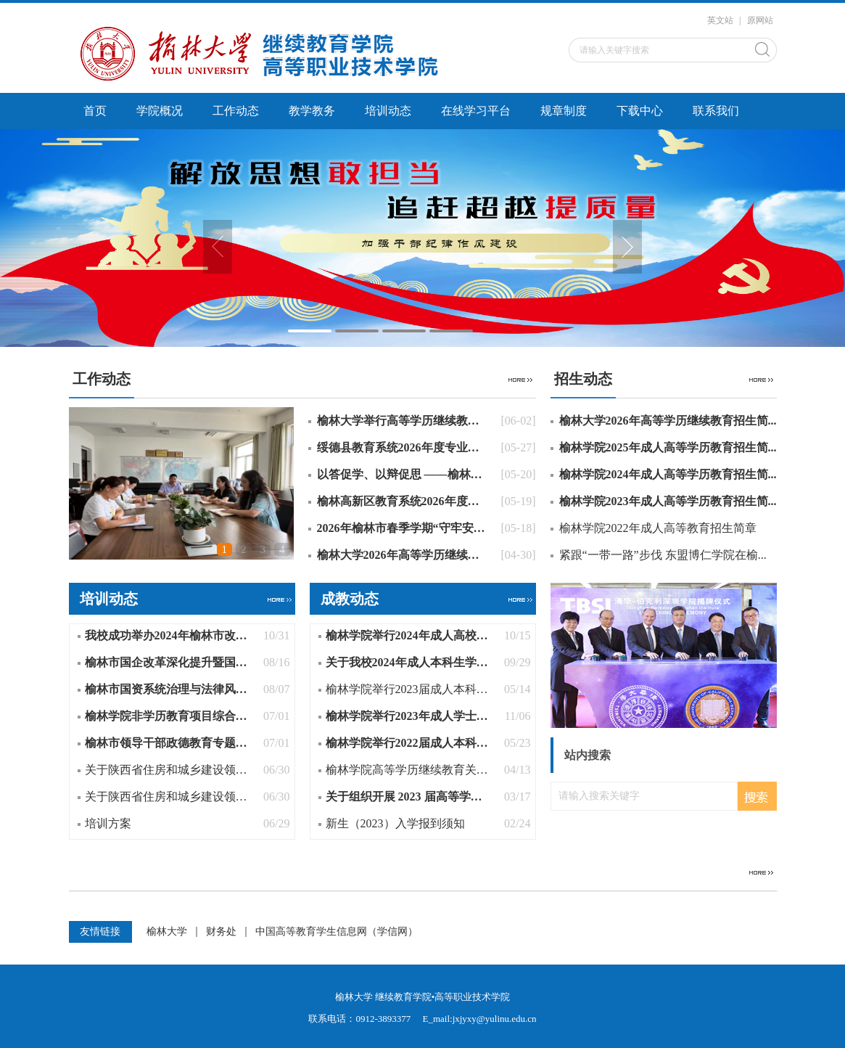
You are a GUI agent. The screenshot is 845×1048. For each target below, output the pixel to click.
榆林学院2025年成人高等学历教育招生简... (668, 447)
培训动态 (388, 111)
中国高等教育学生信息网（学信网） (336, 932)
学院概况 (159, 111)
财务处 (221, 932)
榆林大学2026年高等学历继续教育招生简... (668, 420)
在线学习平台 (476, 111)
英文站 (720, 20)
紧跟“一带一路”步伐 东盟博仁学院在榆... (663, 555)
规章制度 (563, 111)
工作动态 (236, 111)
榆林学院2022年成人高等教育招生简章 (658, 528)
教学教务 (312, 111)
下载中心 (640, 111)
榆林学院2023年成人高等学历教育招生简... (668, 501)
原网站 (760, 20)
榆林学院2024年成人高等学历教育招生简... (668, 474)
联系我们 (716, 111)
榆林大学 (167, 932)
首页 (95, 111)
